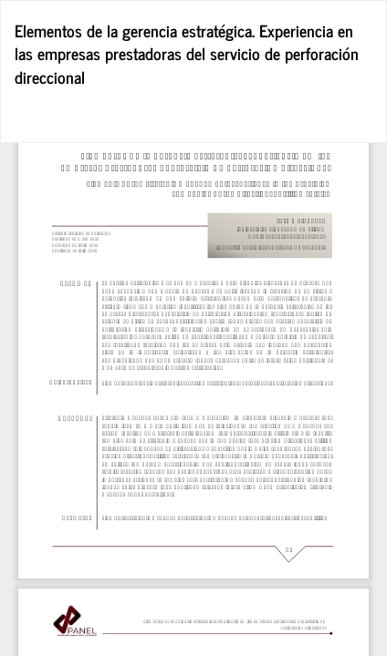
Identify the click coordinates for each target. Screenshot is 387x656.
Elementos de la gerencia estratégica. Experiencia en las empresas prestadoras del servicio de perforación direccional (187, 53)
